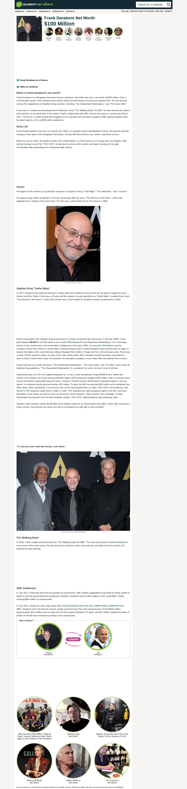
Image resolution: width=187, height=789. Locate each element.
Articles (70, 11)
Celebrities (44, 11)
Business (32, 11)
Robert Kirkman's (119, 542)
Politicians (58, 11)
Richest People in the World (142, 11)
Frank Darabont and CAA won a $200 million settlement (90, 606)
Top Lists (125, 11)
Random (168, 11)
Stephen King (49, 104)
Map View (159, 11)
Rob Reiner (108, 345)
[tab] (73, 80)
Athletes (19, 11)
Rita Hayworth (75, 342)
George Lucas (30, 144)
